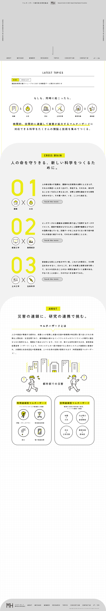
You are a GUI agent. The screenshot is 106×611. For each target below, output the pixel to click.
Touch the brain (51, 202)
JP (94, 58)
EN (99, 58)
